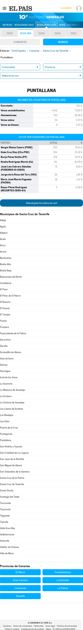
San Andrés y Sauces (11, 446)
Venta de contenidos (22, 626)
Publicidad (38, 626)
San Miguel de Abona (11, 465)
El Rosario (5, 302)
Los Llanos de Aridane (11, 408)
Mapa (62, 25)
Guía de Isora (7, 358)
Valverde (4, 540)
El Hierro (20, 572)
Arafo (3, 239)
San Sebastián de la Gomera (15, 471)
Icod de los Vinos (8, 377)
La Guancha (6, 383)
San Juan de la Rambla (12, 459)
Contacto (7, 626)
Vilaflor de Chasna (9, 547)
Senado (63, 41)
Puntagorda (6, 434)
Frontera (4, 327)
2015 (58, 33)
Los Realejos (6, 415)
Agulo (3, 226)
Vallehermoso (7, 534)
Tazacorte (5, 509)
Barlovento (5, 258)
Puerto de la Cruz (9, 427)
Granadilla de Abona (10, 352)
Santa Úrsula (6, 490)
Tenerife (20, 596)
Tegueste (5, 515)
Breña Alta (5, 264)
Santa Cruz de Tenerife (12, 484)
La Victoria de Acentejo (12, 402)
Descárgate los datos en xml (41, 202)
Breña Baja (6, 270)
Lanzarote (20, 588)
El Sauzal (4, 308)
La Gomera (63, 580)
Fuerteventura (63, 572)
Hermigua (5, 371)
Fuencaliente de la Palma (13, 333)
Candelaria (5, 283)
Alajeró (3, 232)
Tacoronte (5, 503)
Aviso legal (50, 626)
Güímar (4, 364)
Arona (3, 251)
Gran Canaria (20, 580)
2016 (41, 33)
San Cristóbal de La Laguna (14, 452)
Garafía (4, 346)
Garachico (5, 339)
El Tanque (5, 314)
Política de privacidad (67, 626)
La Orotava (6, 396)
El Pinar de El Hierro (10, 295)
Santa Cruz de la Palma (12, 478)
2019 (9, 33)
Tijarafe (4, 522)
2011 (73, 33)
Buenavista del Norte (11, 276)
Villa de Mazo (7, 553)
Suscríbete (66, 8)
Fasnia (3, 320)
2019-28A (25, 33)
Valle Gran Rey (7, 528)
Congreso (20, 41)
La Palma (63, 588)
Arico (3, 245)
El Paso (4, 289)
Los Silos (4, 421)
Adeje (3, 220)
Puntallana (5, 440)
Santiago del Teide (9, 496)
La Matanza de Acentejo (12, 390)
